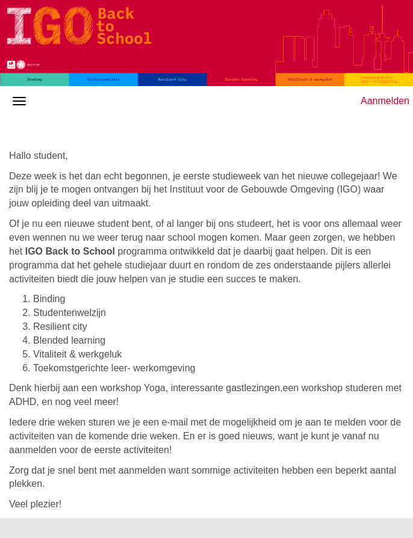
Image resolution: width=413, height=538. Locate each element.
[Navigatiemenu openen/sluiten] (19, 101)
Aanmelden (385, 101)
